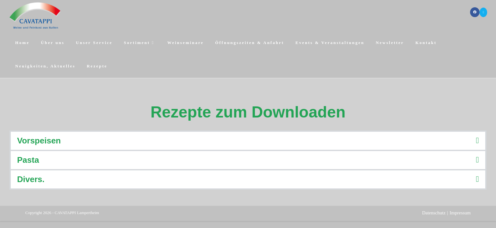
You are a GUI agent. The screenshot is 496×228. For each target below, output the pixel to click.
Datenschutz (433, 212)
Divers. (31, 179)
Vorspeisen (39, 140)
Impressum (460, 212)
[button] (248, 141)
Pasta (28, 160)
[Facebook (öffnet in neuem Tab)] (475, 12)
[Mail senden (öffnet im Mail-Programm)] (483, 12)
